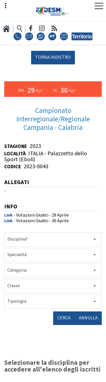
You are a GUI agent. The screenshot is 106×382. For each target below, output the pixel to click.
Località (15, 153)
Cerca (63, 318)
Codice (12, 166)
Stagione (15, 146)
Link (8, 215)
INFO (10, 207)
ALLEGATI (16, 183)
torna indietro (53, 57)
